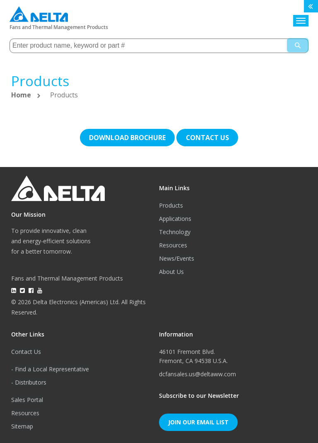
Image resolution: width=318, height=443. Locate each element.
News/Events (176, 258)
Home (22, 94)
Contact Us (26, 351)
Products (171, 205)
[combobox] (159, 45)
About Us (171, 271)
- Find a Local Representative (50, 369)
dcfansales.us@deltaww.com (197, 374)
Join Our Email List (198, 422)
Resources (173, 245)
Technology (174, 231)
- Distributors (28, 382)
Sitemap (22, 426)
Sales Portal (27, 399)
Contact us (207, 137)
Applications (175, 218)
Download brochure (127, 137)
